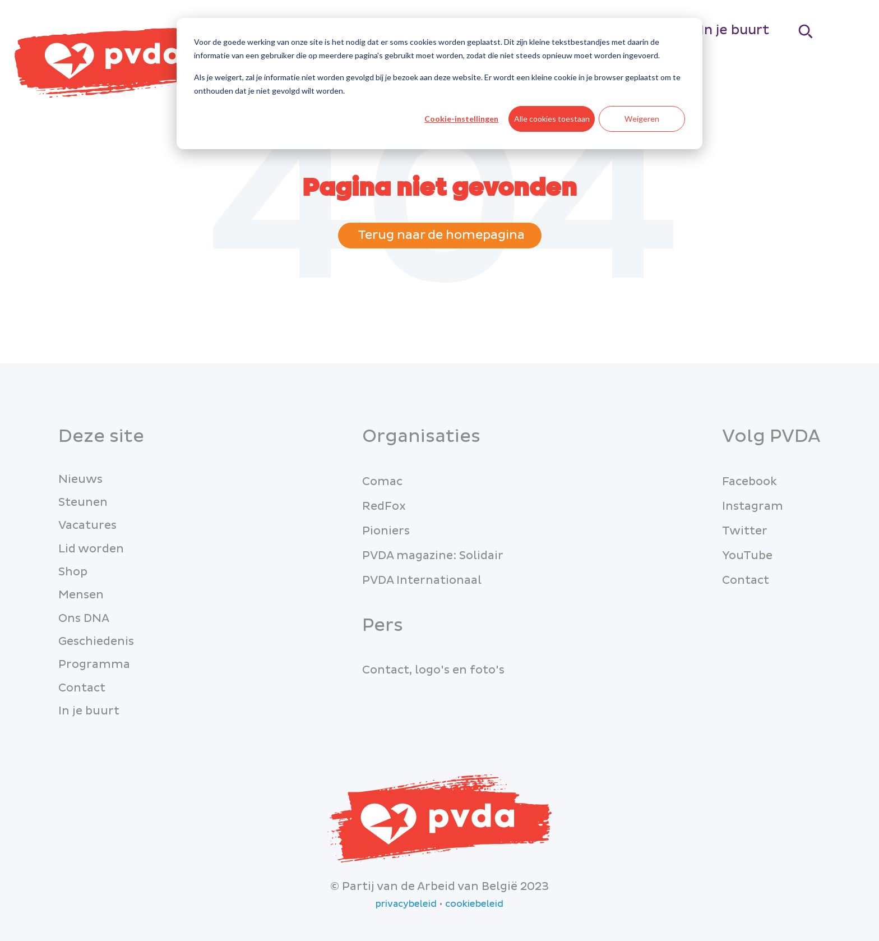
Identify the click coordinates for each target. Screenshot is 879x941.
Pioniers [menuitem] (386, 531)
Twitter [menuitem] (744, 531)
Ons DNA (83, 618)
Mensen (81, 595)
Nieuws (80, 479)
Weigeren (641, 118)
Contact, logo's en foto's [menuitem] (433, 670)
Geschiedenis (96, 641)
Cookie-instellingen (461, 118)
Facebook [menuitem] (749, 481)
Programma (94, 664)
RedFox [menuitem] (384, 506)
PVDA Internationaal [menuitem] (422, 580)
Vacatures (87, 525)
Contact (81, 688)
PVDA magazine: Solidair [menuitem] (432, 555)
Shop (72, 572)
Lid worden (91, 549)
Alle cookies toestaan (552, 118)
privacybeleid (406, 904)
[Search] (806, 31)
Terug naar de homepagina (440, 235)
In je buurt (734, 30)
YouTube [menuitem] (747, 555)
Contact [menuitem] (745, 580)
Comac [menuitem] (382, 481)
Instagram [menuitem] (752, 506)
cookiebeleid (474, 904)
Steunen (83, 502)
